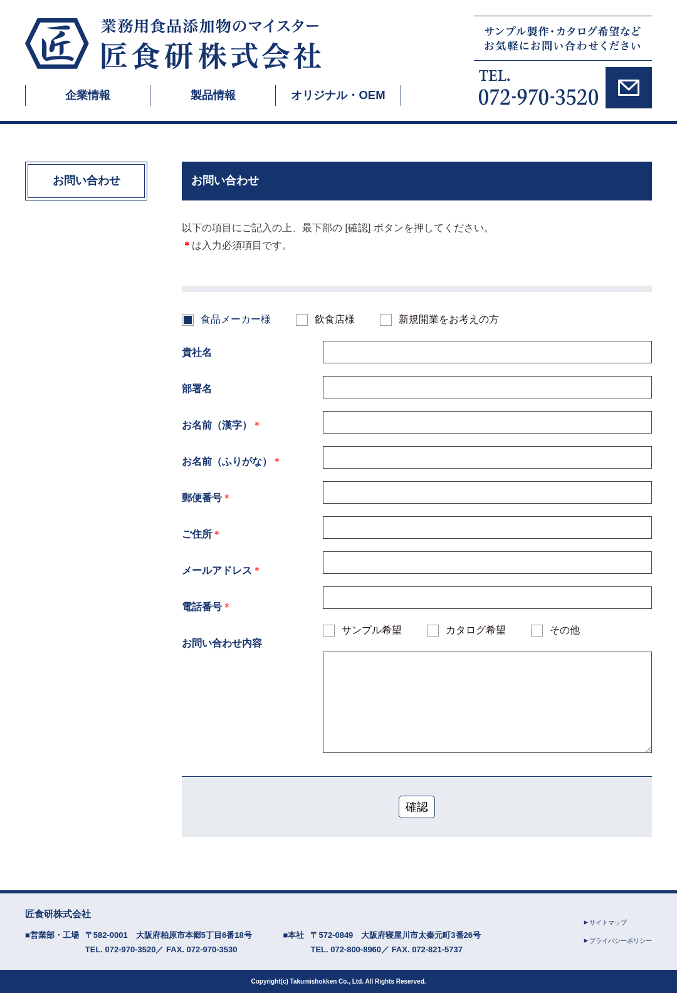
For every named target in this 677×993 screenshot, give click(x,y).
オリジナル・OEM (338, 95)
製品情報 (213, 95)
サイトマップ (603, 922)
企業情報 (88, 95)
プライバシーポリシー (617, 940)
